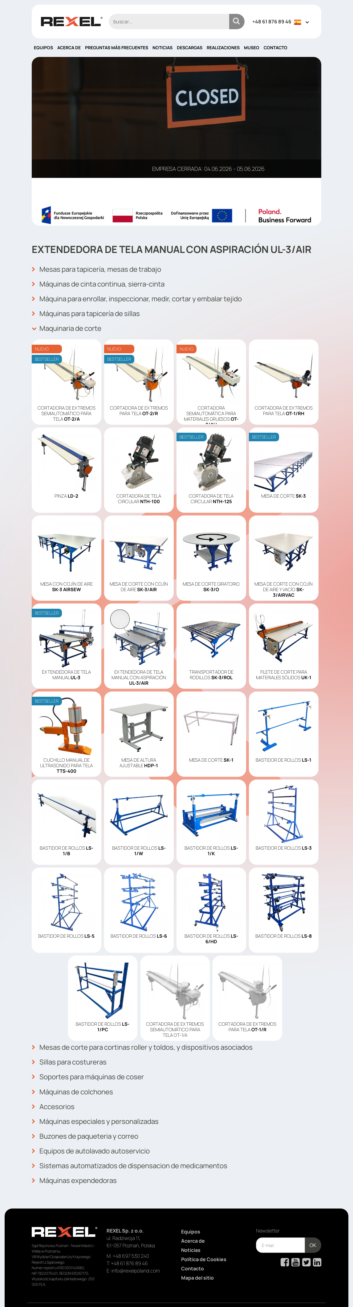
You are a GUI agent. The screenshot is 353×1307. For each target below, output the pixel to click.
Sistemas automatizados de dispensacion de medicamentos (138, 1149)
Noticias (162, 47)
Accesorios (55, 1095)
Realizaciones (223, 47)
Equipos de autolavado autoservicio (96, 1136)
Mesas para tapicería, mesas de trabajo (102, 269)
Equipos (43, 47)
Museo (251, 47)
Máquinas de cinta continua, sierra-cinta (104, 283)
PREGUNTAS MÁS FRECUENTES (116, 47)
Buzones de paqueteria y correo (90, 1122)
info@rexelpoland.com (136, 1252)
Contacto (275, 47)
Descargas (189, 47)
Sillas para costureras (72, 1054)
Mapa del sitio (197, 1259)
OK (313, 1226)
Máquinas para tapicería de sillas (91, 310)
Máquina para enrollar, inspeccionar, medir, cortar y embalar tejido (146, 296)
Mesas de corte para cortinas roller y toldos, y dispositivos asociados (153, 1041)
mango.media (309, 1292)
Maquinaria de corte (69, 323)
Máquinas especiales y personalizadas (101, 1109)
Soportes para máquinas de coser (92, 1068)
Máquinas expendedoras (77, 1163)
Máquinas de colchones (76, 1081)
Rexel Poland (82, 1292)
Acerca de (69, 47)
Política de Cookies (203, 1240)
